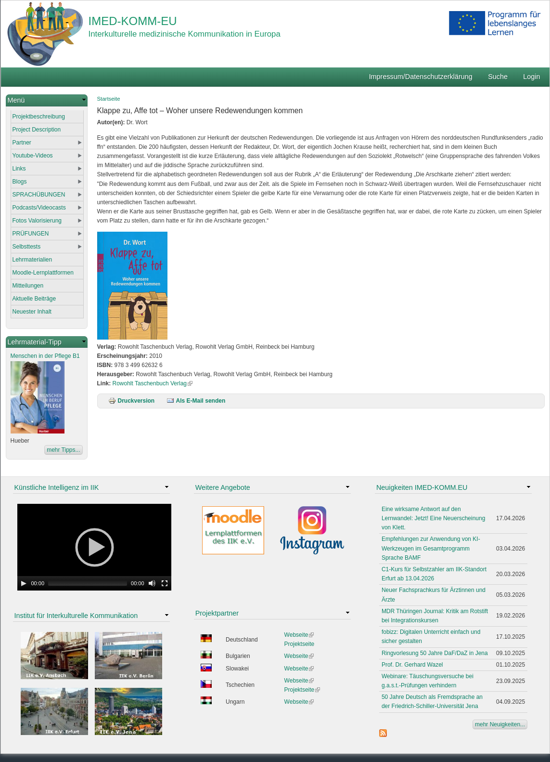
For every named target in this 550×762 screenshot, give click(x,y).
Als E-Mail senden (196, 400)
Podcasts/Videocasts (39, 207)
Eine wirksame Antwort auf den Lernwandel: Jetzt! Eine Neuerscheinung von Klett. (433, 518)
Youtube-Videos (33, 155)
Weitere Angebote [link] (222, 487)
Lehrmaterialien (32, 259)
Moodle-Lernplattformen (43, 272)
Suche (498, 76)
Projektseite (299, 644)
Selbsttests (27, 246)
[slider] (87, 583)
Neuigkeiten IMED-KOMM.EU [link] (422, 487)
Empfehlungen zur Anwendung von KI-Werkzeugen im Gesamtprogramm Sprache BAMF (431, 548)
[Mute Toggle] (152, 583)
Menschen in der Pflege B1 (45, 356)
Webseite (299, 634)
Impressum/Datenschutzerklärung (421, 76)
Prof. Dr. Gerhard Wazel (412, 664)
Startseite (108, 99)
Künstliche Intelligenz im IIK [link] (56, 487)
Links (19, 168)
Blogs (20, 181)
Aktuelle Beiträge (34, 298)
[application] (94, 547)
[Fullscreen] (164, 583)
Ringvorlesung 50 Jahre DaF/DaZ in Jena (435, 653)
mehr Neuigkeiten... (500, 724)
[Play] (23, 583)
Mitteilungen (28, 285)
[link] (47, 100)
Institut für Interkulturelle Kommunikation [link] (76, 615)
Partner (22, 142)
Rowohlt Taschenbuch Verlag (153, 383)
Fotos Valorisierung (37, 220)
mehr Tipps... (63, 450)
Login (531, 76)
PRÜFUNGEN (31, 233)
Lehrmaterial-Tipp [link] (35, 342)
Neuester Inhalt (32, 311)
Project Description (37, 129)
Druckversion (131, 400)
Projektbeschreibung (39, 116)
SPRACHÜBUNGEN (39, 194)
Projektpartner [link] (217, 613)
